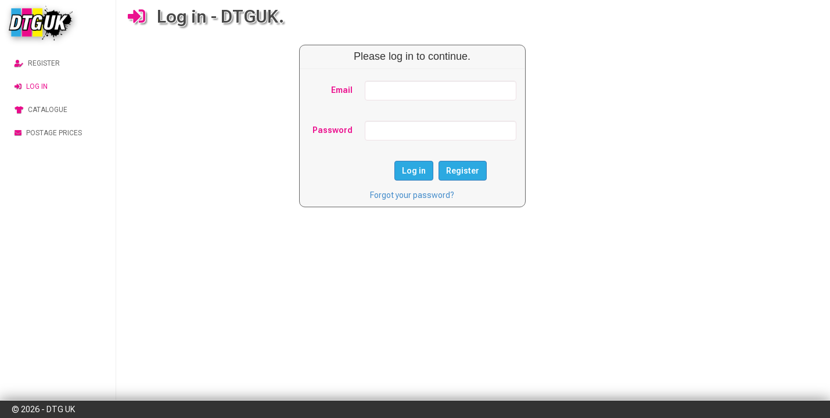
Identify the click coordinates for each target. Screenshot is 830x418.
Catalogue (41, 110)
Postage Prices (48, 133)
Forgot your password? (412, 195)
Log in (31, 86)
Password (332, 130)
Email (342, 90)
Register (37, 63)
